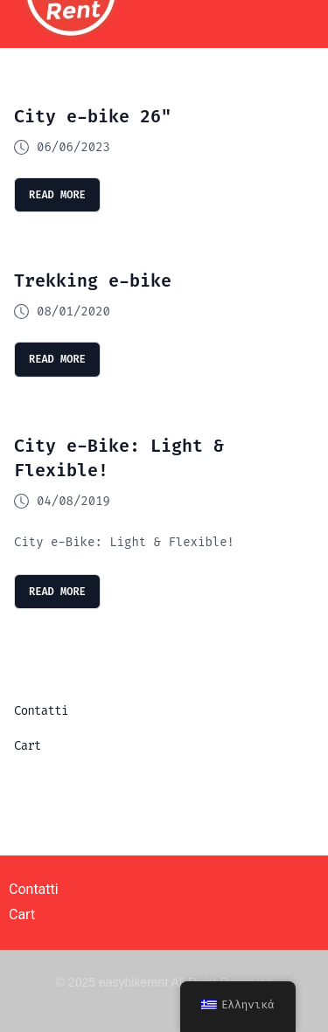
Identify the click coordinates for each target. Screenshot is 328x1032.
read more (57, 195)
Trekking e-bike (92, 280)
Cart (27, 746)
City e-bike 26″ (92, 116)
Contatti (41, 711)
